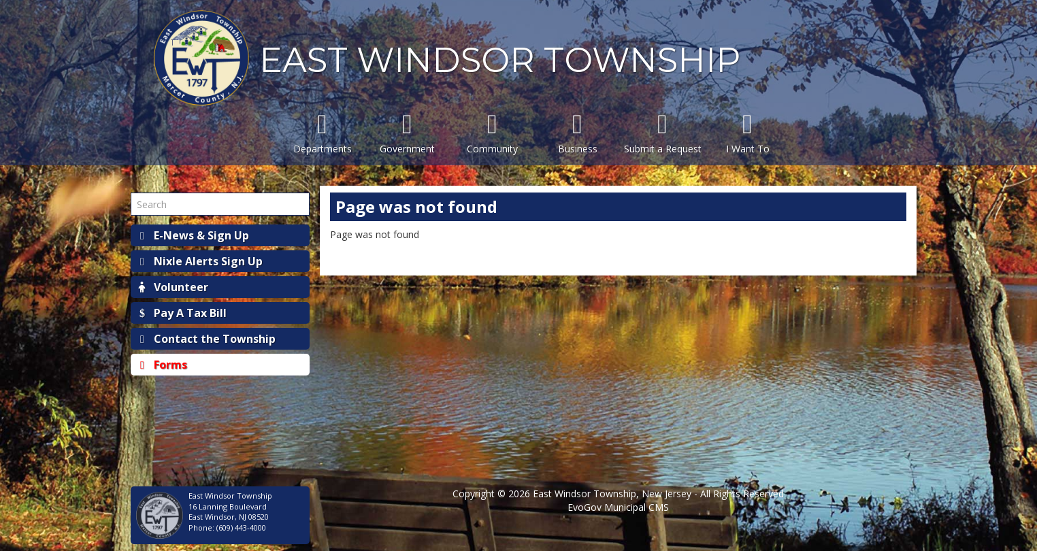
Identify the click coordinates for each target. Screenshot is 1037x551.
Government (407, 133)
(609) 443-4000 (241, 527)
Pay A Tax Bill (182, 312)
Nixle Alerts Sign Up (200, 261)
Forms (162, 364)
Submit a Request (662, 133)
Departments (322, 133)
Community (492, 133)
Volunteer (172, 287)
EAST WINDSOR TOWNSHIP (499, 60)
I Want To (747, 133)
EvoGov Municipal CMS (618, 507)
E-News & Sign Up (193, 235)
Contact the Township (206, 338)
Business (577, 133)
